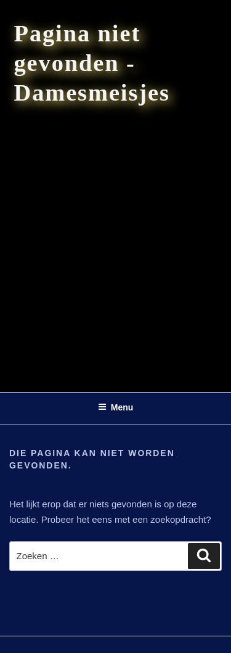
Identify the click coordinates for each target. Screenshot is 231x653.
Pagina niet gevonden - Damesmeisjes (92, 63)
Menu (116, 407)
